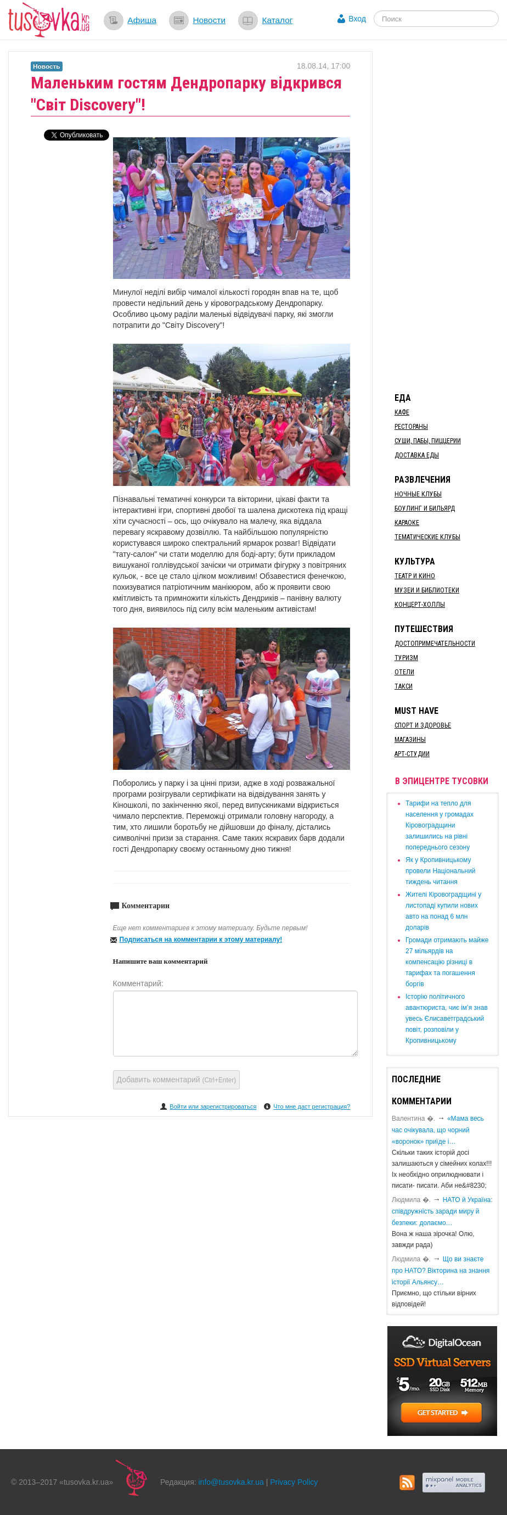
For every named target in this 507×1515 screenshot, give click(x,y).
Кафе (402, 412)
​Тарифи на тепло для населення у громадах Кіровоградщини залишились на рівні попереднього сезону (439, 825)
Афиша (141, 20)
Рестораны (411, 427)
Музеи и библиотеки (427, 590)
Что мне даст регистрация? (311, 1106)
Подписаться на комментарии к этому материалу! (201, 939)
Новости (209, 20)
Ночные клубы (418, 494)
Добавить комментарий (176, 1079)
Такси (404, 686)
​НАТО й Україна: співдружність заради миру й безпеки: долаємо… (442, 1211)
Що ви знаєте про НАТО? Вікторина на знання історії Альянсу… (440, 1270)
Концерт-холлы (420, 604)
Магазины (410, 739)
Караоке (407, 523)
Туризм (406, 658)
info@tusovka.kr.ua (231, 1482)
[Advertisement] (446, 216)
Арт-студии (412, 754)
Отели (404, 672)
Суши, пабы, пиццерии (428, 441)
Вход (357, 18)
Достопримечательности (435, 643)
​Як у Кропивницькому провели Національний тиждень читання (440, 871)
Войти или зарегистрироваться (213, 1106)
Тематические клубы (427, 537)
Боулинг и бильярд (425, 508)
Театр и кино (415, 576)
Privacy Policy (294, 1482)
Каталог (277, 20)
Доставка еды (417, 455)
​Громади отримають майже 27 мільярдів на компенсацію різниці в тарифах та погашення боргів (447, 962)
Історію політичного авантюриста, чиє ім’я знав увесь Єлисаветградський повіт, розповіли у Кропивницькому (446, 1018)
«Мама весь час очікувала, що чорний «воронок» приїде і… (438, 1130)
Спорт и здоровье (423, 725)
